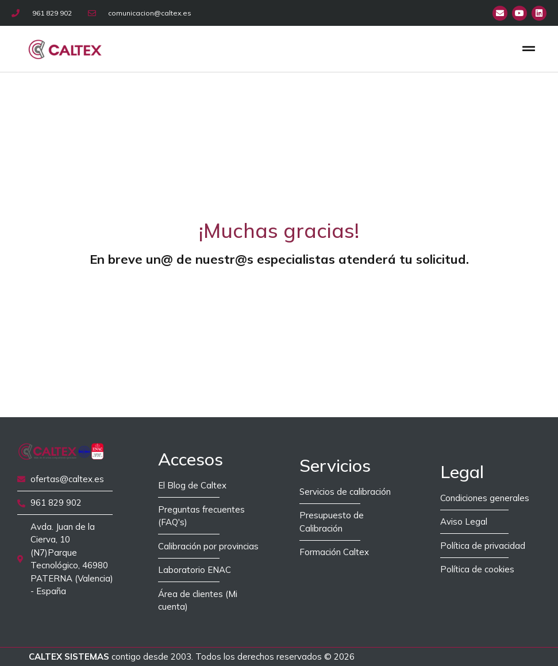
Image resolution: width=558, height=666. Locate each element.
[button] (528, 48)
